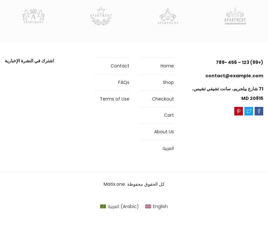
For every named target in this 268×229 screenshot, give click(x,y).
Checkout (163, 99)
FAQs (123, 82)
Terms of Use (114, 99)
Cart (169, 115)
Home (167, 66)
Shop (168, 82)
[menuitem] (119, 206)
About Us (164, 131)
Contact (120, 66)
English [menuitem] (160, 206)
